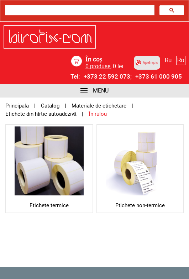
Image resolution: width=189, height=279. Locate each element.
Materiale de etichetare (99, 106)
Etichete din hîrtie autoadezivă (41, 114)
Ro (180, 60)
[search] (79, 10)
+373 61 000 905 (158, 76)
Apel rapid (147, 62)
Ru (168, 60)
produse (97, 66)
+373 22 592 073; (108, 76)
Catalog (50, 106)
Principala (17, 106)
